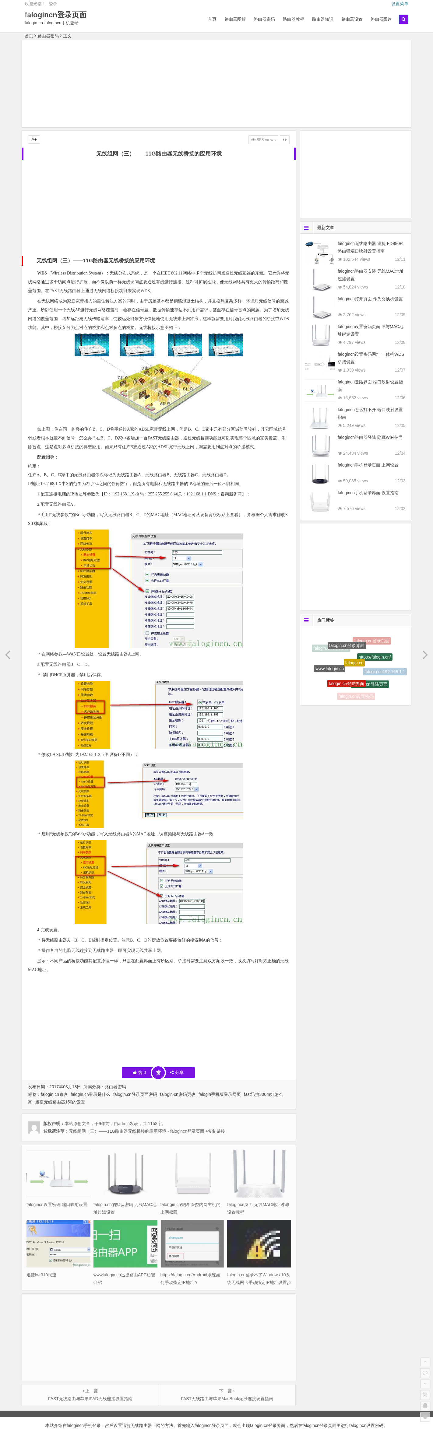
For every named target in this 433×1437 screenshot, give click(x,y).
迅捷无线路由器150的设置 (60, 1102)
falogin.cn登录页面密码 (135, 1094)
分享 (177, 1072)
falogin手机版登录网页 (220, 1094)
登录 (53, 3)
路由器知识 (322, 19)
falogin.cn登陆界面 (346, 688)
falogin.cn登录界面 (346, 651)
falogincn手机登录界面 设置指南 (368, 492)
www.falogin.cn (329, 672)
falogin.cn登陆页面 (370, 688)
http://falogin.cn (350, 636)
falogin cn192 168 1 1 (384, 673)
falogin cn (354, 670)
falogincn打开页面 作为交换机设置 (370, 298)
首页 (212, 19)
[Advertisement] (216, 84)
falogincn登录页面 (55, 15)
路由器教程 (293, 19)
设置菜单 (399, 3)
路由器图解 (235, 19)
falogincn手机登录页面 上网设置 (368, 465)
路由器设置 (352, 19)
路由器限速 (381, 19)
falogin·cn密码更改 (177, 1094)
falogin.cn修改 (54, 1094)
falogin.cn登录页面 (371, 643)
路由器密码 (264, 19)
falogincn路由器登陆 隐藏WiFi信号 (370, 437)
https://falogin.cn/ (375, 662)
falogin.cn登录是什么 (90, 1094)
